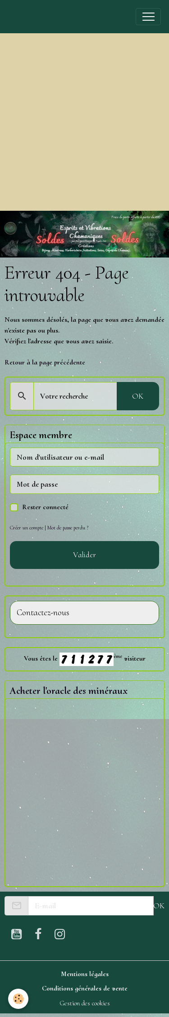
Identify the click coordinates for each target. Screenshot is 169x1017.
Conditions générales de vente (85, 988)
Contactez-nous (43, 613)
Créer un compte (26, 527)
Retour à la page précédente (45, 362)
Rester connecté (45, 506)
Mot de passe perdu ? (67, 527)
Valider (84, 555)
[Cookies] (18, 999)
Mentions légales (85, 973)
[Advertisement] (84, 122)
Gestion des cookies (84, 1003)
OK (137, 396)
